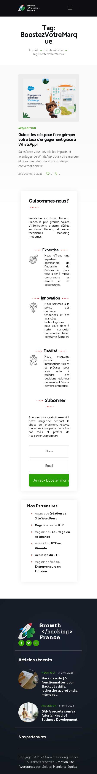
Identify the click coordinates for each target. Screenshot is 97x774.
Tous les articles (53, 50)
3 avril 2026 (65, 672)
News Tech (48, 672)
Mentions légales (65, 767)
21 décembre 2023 (30, 173)
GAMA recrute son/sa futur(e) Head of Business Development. (59, 716)
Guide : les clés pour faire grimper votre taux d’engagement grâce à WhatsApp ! (47, 140)
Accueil (33, 50)
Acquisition (27, 128)
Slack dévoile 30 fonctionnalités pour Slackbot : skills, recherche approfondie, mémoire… (59, 686)
